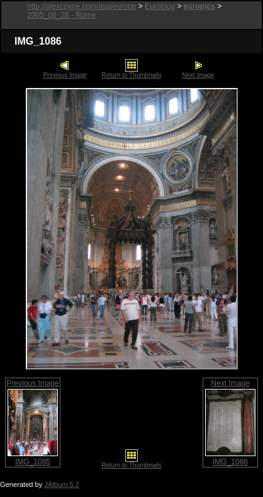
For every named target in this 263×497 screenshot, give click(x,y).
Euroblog (160, 6)
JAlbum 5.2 (61, 484)
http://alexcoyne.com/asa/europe (81, 6)
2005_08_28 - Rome (61, 15)
